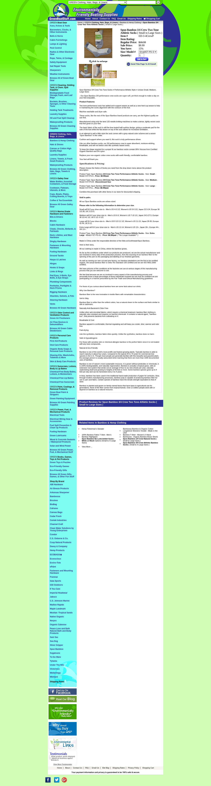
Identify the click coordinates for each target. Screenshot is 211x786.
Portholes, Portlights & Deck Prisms (60, 287)
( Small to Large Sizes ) (140, 440)
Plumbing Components (61, 282)
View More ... (87, 447)
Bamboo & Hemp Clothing (130, 22)
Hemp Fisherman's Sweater (93, 429)
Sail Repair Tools (58, 66)
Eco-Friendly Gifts (58, 470)
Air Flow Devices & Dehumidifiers (59, 323)
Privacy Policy (133, 768)
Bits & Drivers (56, 217)
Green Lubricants (58, 435)
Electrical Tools (57, 415)
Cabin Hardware (57, 225)
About (95, 19)
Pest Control (56, 48)
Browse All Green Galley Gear (61, 205)
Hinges (53, 263)
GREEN (101, 22)
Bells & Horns (56, 36)
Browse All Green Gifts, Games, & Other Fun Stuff (62, 475)
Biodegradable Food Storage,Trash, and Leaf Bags (61, 95)
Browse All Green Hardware (63, 308)
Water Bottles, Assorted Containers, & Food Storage (63, 182)
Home (87, 19)
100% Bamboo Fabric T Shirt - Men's (96, 435)
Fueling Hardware (58, 252)
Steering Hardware (58, 300)
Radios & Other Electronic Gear (62, 53)
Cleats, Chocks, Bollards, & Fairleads (63, 230)
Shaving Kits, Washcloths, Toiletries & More (62, 356)
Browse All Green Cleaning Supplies (62, 127)
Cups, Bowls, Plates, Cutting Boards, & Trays (61, 195)
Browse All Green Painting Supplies (62, 403)
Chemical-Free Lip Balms (62, 378)
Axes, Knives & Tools (60, 26)
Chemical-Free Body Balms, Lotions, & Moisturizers (63, 373)
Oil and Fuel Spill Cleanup (62, 118)
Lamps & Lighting (58, 44)
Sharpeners (55, 70)
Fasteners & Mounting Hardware (60, 246)
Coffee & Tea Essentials (61, 200)
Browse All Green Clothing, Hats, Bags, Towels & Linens (62, 171)
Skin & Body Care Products (63, 361)
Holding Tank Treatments (61, 110)
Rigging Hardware (58, 292)
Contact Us (105, 19)
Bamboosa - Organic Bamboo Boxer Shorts (140, 437)
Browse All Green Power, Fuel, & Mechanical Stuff (61, 451)
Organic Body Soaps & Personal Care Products (61, 350)
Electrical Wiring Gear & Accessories (61, 420)
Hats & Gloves (56, 144)
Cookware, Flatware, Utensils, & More (59, 189)
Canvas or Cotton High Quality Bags (60, 149)
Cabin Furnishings (58, 40)
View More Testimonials (62, 764)
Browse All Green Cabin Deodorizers (61, 329)
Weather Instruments (60, 74)
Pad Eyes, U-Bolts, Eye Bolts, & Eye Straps (61, 276)
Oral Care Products (59, 345)
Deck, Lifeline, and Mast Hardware (61, 236)
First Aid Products (58, 341)
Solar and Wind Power (60, 446)
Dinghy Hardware (58, 241)
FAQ (114, 19)
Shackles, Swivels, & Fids (62, 296)
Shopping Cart (151, 19)
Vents (52, 304)
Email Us (121, 19)
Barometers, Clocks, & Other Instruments (60, 31)
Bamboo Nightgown (90, 437)
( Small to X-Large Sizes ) (140, 444)
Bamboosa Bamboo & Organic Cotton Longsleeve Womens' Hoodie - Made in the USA (140, 431)
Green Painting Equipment (62, 398)
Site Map (105, 768)
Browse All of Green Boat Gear (62, 79)
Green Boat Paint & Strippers (59, 393)
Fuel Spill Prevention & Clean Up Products (61, 426)
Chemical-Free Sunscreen (62, 382)
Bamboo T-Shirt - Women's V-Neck (137, 435)
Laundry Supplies (58, 114)
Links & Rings (56, 271)
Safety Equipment (58, 62)
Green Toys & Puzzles (60, 462)
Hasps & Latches (58, 259)
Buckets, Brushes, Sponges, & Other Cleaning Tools (62, 103)
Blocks (53, 221)
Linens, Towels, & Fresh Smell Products (61, 160)
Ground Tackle (57, 256)
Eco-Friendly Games (59, 466)
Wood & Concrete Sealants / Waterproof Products (62, 440)
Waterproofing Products (61, 122)
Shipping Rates (134, 19)
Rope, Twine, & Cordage (61, 58)
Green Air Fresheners (60, 318)
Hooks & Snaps (57, 267)
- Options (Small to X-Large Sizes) (99, 441)
